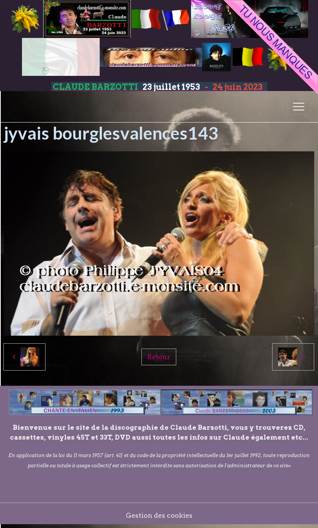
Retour (158, 357)
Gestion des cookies (159, 515)
